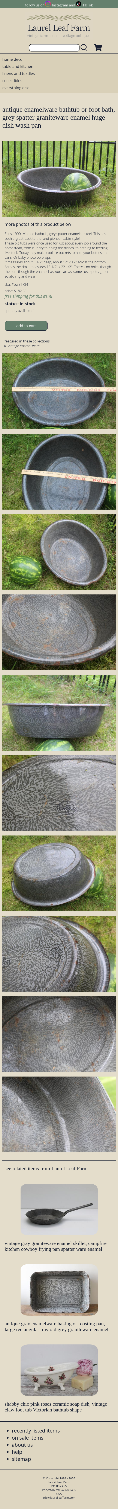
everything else (15, 87)
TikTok (87, 5)
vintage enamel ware (24, 346)
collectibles (12, 80)
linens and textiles (18, 73)
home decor (13, 59)
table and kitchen (17, 66)
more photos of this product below (38, 224)
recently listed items (36, 1430)
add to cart (26, 326)
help (17, 1451)
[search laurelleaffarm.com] (85, 48)
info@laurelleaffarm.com (59, 1498)
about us (22, 1444)
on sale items (27, 1437)
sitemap (21, 1458)
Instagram (60, 5)
